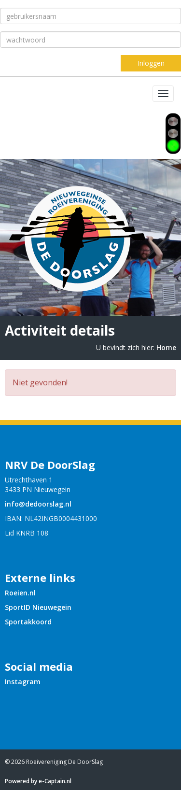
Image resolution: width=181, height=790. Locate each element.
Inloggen (151, 63)
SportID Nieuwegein (38, 607)
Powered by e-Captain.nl (38, 781)
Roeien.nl (20, 592)
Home (166, 347)
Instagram (23, 681)
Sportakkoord (28, 621)
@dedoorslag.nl (38, 503)
